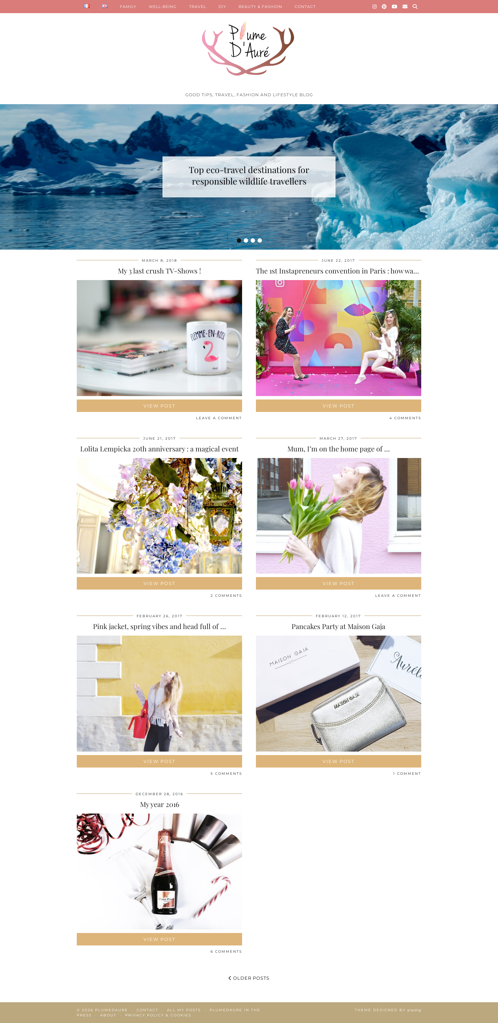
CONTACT (305, 6)
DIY (222, 6)
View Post (159, 406)
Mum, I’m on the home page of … (338, 448)
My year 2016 (159, 804)
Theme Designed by (388, 1010)
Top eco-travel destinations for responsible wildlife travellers (249, 175)
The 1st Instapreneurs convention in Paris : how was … (340, 270)
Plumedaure (111, 1010)
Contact (147, 1010)
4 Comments (405, 418)
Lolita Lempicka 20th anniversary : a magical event (159, 448)
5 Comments (226, 773)
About (108, 1015)
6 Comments (226, 951)
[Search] (415, 6)
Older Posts (249, 978)
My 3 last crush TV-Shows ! (159, 270)
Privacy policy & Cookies (158, 1015)
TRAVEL (197, 6)
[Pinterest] (384, 6)
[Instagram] (374, 6)
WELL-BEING (163, 6)
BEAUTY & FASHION (260, 6)
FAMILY (128, 6)
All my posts (184, 1010)
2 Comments (226, 595)
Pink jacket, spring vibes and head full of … (159, 626)
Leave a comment (219, 418)
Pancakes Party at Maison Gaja (338, 626)
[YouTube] (395, 6)
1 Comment (407, 773)
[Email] (405, 6)
